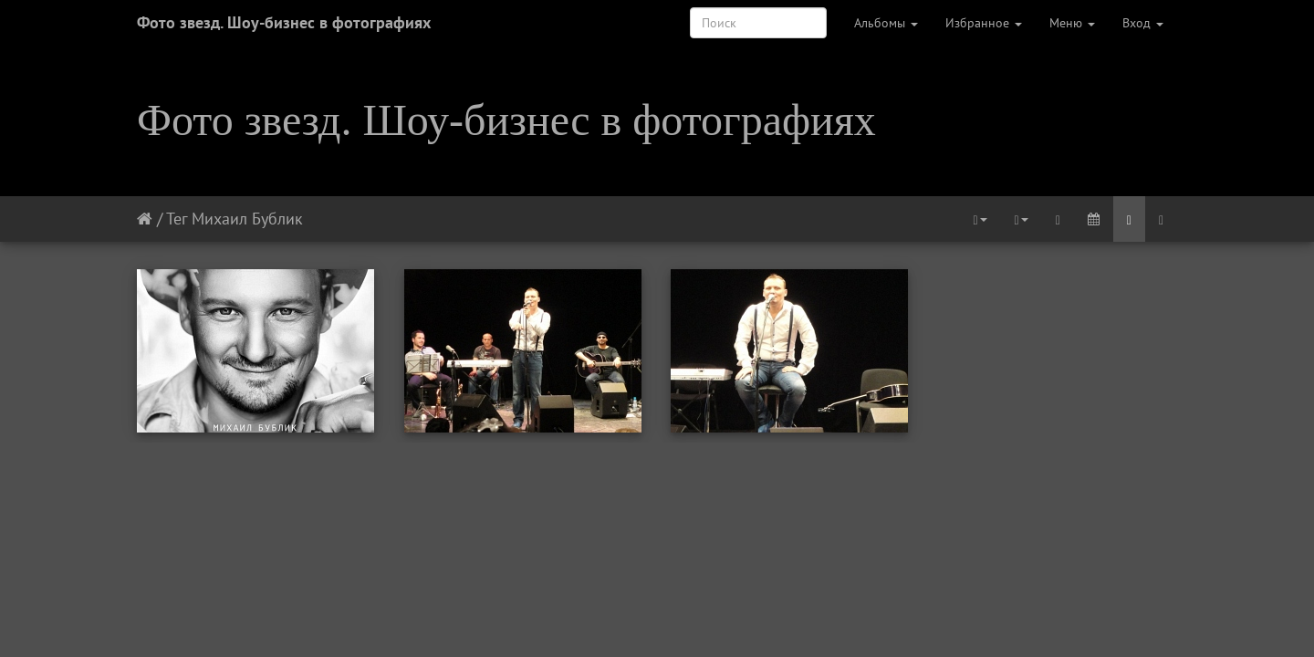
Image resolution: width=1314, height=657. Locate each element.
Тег (176, 218)
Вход (1142, 23)
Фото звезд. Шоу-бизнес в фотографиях (284, 22)
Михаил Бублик (247, 218)
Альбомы (886, 23)
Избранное (983, 23)
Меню (1072, 23)
